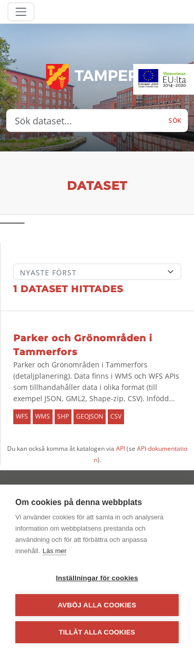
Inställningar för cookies (97, 578)
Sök (175, 120)
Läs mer (54, 551)
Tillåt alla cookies (97, 632)
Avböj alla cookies (97, 605)
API (120, 448)
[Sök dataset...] (84, 121)
